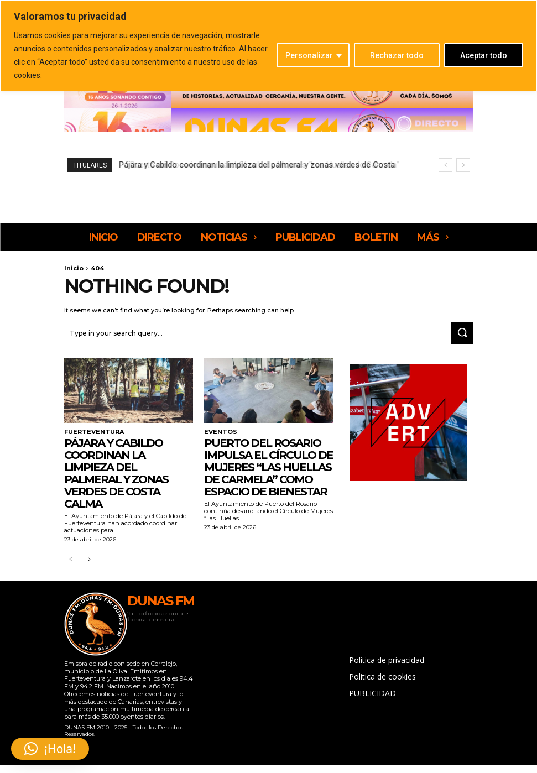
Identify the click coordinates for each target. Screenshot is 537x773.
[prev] (445, 165)
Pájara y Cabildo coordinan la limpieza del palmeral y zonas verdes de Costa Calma (116, 471)
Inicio (74, 268)
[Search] (462, 332)
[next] (463, 165)
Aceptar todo (483, 55)
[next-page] (89, 558)
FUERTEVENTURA (91, 430)
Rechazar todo (397, 55)
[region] (268, 45)
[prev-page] (71, 558)
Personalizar (309, 55)
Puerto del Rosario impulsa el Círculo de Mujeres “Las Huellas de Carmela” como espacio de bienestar (268, 465)
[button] (50, 749)
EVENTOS (218, 430)
